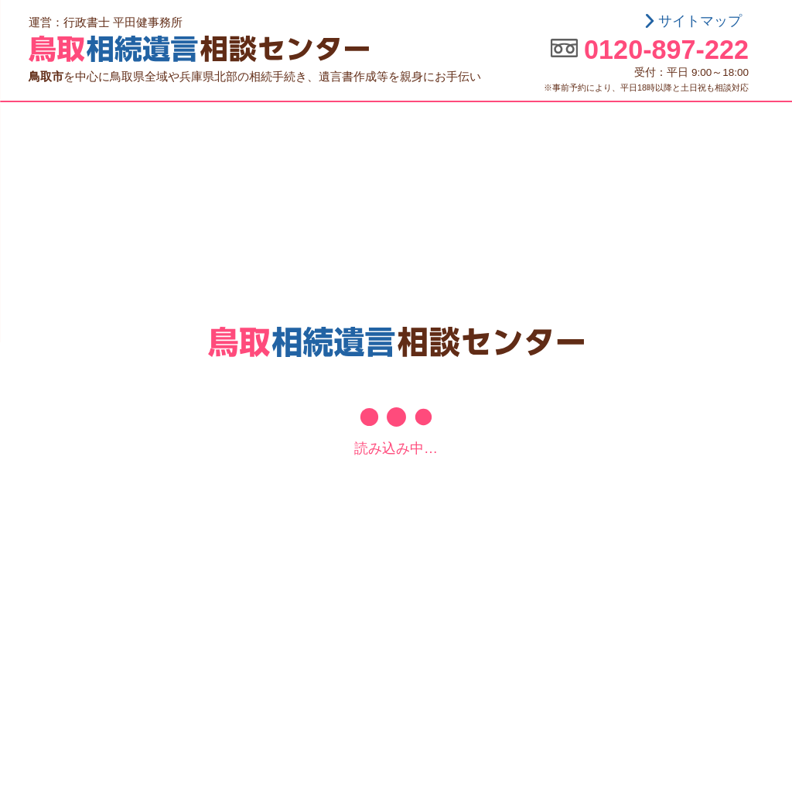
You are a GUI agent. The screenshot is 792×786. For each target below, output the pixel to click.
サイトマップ (700, 21)
